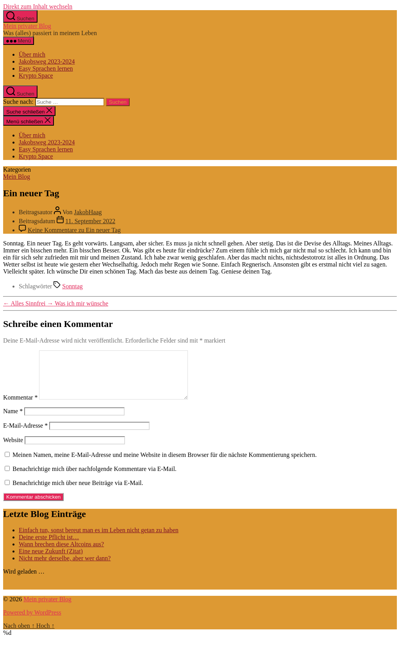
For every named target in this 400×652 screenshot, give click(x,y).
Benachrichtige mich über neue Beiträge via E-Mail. (77, 492)
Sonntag (72, 286)
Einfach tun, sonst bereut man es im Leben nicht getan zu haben (99, 539)
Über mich (32, 54)
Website (13, 449)
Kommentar (20, 406)
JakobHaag (88, 212)
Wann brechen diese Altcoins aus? (61, 553)
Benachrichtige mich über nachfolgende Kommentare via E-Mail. (94, 478)
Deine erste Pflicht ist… (49, 546)
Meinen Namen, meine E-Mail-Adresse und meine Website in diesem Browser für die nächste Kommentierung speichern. (164, 464)
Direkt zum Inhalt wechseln (37, 6)
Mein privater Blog (27, 26)
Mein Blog (16, 176)
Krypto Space (36, 75)
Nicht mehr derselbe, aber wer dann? (65, 567)
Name (13, 420)
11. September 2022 (90, 221)
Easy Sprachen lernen (46, 68)
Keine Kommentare (74, 230)
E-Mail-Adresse (25, 435)
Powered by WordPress (32, 621)
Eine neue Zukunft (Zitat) (51, 560)
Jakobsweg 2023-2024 (47, 61)
